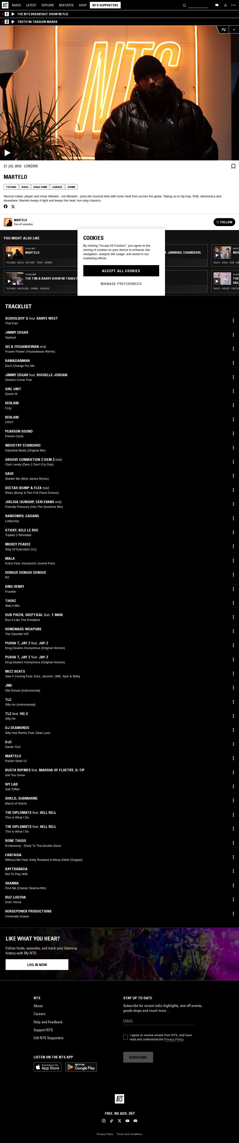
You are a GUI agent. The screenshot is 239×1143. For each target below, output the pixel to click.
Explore (48, 5)
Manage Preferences (121, 283)
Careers (39, 1013)
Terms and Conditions (129, 1134)
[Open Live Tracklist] (222, 29)
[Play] (119, 93)
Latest (31, 5)
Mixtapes (66, 5)
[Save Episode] (233, 166)
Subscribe (138, 1057)
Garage (57, 187)
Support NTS (43, 1030)
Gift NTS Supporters (48, 1037)
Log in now (37, 964)
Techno (11, 187)
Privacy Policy (173, 1039)
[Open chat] (217, 5)
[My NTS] (225, 5)
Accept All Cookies (121, 270)
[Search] (184, 5)
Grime (71, 187)
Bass (24, 187)
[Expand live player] (234, 29)
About (38, 1005)
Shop (83, 5)
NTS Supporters (105, 5)
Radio (16, 5)
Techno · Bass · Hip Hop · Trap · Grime (29, 262)
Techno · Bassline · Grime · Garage (27, 288)
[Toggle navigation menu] (233, 5)
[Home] (5, 5)
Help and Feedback (48, 1022)
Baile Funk (40, 187)
